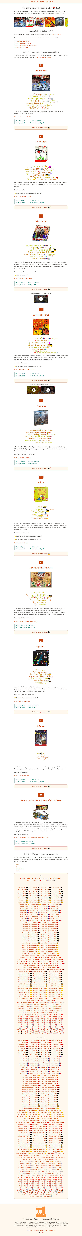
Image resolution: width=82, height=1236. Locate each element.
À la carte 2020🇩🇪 (34, 902)
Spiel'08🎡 (44, 1011)
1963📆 (31, 1019)
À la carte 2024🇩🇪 (36, 904)
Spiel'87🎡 (21, 1005)
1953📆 (20, 1017)
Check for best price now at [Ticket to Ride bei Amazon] (41, 289)
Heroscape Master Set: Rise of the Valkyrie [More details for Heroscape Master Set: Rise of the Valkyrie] (41, 800)
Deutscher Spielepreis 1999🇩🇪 (49, 931)
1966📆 (49, 1019)
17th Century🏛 (24, 1155)
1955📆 (31, 1017)
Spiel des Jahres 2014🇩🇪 (25, 994)
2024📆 (61, 1033)
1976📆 (60, 1021)
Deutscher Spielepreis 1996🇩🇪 (31, 929)
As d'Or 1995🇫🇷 (55, 906)
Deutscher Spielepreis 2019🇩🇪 (49, 951)
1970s (29, 1159)
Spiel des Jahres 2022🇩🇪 (56, 998)
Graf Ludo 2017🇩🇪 (46, 961)
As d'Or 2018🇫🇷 (34, 918)
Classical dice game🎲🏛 (26, 1161)
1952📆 (61, 1015)
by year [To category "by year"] (18, 867)
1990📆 (49, 1025)
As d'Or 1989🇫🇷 (46, 904)
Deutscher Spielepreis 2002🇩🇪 (30, 935)
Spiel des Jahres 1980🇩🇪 (57, 970)
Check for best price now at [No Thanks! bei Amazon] (41, 207)
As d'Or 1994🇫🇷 (45, 906)
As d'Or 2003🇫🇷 (56, 910)
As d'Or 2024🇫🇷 (56, 920)
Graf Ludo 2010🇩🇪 (56, 957)
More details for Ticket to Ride (23, 278)
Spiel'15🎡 (51, 1013)
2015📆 (55, 1031)
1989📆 (43, 1025)
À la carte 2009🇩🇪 (46, 896)
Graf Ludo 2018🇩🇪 (58, 961)
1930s (37, 1157)
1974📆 (49, 1021)
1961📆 (20, 1019)
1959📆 (54, 1017)
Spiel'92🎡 (59, 1005)
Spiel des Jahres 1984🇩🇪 (25, 974)
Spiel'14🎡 (44, 1013)
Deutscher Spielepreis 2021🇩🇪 (50, 953)
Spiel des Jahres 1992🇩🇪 (55, 978)
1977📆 (20, 1023)
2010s (48, 1157)
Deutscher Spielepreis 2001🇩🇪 (50, 933)
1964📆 (37, 1019)
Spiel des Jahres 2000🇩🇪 (40, 984)
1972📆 (37, 1021)
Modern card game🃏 (52, 1194)
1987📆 (32, 1025)
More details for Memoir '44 (22, 458)
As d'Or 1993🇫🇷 (35, 906)
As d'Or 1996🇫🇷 (24, 908)
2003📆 (31, 1029)
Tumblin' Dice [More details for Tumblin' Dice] (41, 70)
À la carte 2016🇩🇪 (34, 900)
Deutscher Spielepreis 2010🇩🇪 (31, 943)
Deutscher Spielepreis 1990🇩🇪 (31, 923)
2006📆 (49, 1029)
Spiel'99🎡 (21, 1009)
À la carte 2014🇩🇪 (57, 898)
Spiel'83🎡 (39, 1002)
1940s (58, 1157)
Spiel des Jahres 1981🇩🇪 (25, 972)
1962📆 (25, 1019)
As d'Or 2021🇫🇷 (24, 920)
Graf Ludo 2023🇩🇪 (58, 964)
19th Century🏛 (45, 1155)
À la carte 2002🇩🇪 (58, 892)
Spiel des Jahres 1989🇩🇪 (55, 976)
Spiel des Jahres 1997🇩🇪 (40, 982)
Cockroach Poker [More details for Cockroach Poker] (41, 315)
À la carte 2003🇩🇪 (22, 894)
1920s (33, 1157)
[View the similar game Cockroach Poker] (50, 22)
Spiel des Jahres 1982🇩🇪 (40, 972)
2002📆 (24, 1029)
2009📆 (20, 1031)
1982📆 (49, 1023)
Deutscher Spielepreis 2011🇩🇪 (49, 943)
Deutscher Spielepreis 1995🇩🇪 (49, 927)
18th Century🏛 (34, 1155)
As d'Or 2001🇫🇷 (34, 910)
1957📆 (43, 1017)
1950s (63, 1157)
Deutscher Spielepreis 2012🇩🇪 (30, 945)
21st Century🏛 (20, 1157)
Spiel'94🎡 (29, 1007)
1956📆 (37, 1017)
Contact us (52, 1230)
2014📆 (49, 1031)
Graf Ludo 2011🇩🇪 (22, 959)
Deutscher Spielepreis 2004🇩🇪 (51, 878)
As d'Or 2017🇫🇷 (24, 918)
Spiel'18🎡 (28, 1015)
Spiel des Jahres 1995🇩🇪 (55, 980)
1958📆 (49, 1017)
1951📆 (55, 1015)
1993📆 (20, 1027)
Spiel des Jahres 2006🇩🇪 (40, 988)
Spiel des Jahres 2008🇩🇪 (25, 990)
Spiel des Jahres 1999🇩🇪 (25, 984)
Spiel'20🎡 (43, 1015)
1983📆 (54, 1023)
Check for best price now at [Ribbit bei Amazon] (41, 553)
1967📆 (55, 1019)
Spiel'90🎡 (44, 1005)
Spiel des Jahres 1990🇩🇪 (25, 978)
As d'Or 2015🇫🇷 (45, 916)
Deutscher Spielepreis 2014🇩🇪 (30, 947)
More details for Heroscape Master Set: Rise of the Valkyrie (31, 838)
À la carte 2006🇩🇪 (58, 894)
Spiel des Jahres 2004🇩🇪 (34, 880)
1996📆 (37, 1027)
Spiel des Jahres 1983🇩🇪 (55, 972)
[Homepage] (41, 1211)
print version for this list (44, 57)
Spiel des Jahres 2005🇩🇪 (24, 988)
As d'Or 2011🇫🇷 (45, 914)
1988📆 (37, 1025)
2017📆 (20, 1033)
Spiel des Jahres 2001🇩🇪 (56, 984)
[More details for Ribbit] (41, 494)
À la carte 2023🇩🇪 (24, 904)
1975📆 (54, 1021)
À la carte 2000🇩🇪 (34, 892)
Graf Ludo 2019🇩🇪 (22, 964)
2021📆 (43, 1033)
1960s (25, 1159)
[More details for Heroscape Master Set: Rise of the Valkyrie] (41, 812)
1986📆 (26, 1025)
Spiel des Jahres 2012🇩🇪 (40, 992)
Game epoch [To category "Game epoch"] (19, 869)
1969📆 (20, 1021)
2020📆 (37, 1033)
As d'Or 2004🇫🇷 (36, 878)
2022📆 (49, 1033)
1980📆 (37, 1023)
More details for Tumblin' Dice (23, 117)
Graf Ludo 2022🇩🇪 (46, 964)
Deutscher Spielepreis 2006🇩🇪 (31, 939)
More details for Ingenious (22, 701)
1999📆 (54, 1027)
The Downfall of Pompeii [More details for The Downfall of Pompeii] (41, 567)
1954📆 (26, 1017)
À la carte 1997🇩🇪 (46, 890)
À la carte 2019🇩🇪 (23, 902)
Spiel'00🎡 (29, 1009)
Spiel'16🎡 (59, 1013)
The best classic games (21, 47)
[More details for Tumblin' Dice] (41, 83)
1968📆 (60, 1019)
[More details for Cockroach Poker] (41, 327)
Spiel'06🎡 (29, 1011)
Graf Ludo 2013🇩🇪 (46, 959)
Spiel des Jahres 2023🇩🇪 (32, 1000)
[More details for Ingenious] (41, 658)
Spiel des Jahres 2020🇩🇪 (25, 998)
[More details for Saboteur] (41, 738)
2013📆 (43, 1031)
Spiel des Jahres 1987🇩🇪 (25, 976)
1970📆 (26, 1021)
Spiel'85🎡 (54, 1002)
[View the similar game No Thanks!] (30, 22)
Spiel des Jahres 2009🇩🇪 (40, 990)
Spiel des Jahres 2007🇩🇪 (56, 988)
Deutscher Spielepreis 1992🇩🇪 (30, 925)
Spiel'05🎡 (21, 1011)
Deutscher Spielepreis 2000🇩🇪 (31, 933)
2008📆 (61, 1029)
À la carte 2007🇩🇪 (22, 896)
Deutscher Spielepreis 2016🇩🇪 (31, 949)
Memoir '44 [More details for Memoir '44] (41, 406)
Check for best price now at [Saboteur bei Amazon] (41, 786)
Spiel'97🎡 (52, 1007)
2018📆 (26, 1033)
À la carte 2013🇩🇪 (46, 898)
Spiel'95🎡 (36, 1007)
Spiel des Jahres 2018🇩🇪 (40, 996)
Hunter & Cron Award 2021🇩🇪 (25, 970)
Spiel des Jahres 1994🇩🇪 (40, 980)
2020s (53, 1157)
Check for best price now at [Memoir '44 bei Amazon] (41, 468)
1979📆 (31, 1023)
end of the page (56, 34)
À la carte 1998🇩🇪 (57, 890)
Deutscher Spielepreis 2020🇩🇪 (31, 953)
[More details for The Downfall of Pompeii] (41, 580)
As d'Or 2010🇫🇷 (35, 914)
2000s (43, 1157)
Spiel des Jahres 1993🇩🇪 (25, 980)
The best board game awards (22, 43)
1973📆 (43, 1021)
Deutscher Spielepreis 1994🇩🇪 (30, 927)
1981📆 (43, 1023)
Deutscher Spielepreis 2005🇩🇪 (50, 937)
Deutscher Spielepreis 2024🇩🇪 (28, 957)
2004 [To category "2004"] (17, 865)
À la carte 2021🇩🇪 (46, 902)
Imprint (36, 1230)
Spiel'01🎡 (36, 1009)
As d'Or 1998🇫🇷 (45, 908)
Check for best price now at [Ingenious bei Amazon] (41, 712)
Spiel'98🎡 (59, 1007)
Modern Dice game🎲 (36, 1196)
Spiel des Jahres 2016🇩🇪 (56, 994)
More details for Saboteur (21, 775)
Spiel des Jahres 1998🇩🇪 (55, 982)
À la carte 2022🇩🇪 (58, 902)
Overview (32, 2)
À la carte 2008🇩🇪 (34, 896)
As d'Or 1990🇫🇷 (57, 904)
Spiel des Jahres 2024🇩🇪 (48, 1000)
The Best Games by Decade (22, 41)
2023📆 (55, 1033)
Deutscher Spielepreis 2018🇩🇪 (30, 951)
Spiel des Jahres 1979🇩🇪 (42, 970)
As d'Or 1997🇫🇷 (35, 908)
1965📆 (43, 1019)
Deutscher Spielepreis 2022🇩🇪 (30, 955)
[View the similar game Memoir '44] (59, 22)
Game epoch (49, 2)
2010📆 (26, 1031)
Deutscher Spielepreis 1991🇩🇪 (49, 923)
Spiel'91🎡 (52, 1005)
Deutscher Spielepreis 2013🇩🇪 (49, 945)
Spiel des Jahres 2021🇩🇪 (40, 998)
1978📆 (26, 1023)
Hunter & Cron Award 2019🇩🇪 (30, 968)
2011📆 (32, 1031)
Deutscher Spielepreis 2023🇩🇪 (50, 955)
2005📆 (43, 1029)
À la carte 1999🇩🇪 (23, 892)
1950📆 (49, 1015)
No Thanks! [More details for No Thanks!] (41, 141)
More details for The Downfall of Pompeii (26, 621)
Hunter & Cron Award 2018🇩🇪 (49, 966)
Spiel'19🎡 (35, 1015)
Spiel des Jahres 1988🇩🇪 (40, 976)
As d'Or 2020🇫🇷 (55, 918)
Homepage (30, 1230)
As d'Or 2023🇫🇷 (45, 920)
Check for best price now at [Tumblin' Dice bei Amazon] (41, 127)
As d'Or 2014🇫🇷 (35, 916)
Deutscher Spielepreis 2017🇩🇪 (49, 949)
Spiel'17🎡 (20, 1015)
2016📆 (61, 1031)
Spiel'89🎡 (36, 1005)
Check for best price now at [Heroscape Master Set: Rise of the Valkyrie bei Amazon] (41, 848)
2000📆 (60, 1027)
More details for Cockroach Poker (24, 370)
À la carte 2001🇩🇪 (46, 892)
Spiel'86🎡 (61, 1002)
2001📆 (18, 1029)
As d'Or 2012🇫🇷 (55, 914)
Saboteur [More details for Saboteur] (41, 726)
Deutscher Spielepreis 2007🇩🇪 (50, 939)
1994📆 (26, 1027)
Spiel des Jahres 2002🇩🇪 (24, 986)
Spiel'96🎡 (44, 1007)
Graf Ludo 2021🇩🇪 (34, 964)
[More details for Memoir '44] (41, 418)
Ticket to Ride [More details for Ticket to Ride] (41, 221)
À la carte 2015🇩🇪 (23, 900)
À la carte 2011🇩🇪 (23, 898)
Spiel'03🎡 (52, 1009)
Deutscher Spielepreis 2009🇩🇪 (50, 941)
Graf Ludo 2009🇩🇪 (43, 957)
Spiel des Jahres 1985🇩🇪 (40, 974)
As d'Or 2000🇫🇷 (24, 910)
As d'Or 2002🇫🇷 (45, 910)
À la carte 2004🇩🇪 (25, 878)
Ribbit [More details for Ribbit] (41, 482)
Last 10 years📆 (52, 1153)
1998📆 (49, 1027)
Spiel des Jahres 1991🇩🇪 (40, 978)
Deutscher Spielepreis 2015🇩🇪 (49, 947)
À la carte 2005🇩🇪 (46, 894)
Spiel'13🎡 (36, 1013)
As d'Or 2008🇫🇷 (56, 912)
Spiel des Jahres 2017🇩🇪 (25, 996)
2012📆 (37, 1031)
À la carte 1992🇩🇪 (34, 888)
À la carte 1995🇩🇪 (23, 890)
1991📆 (55, 1025)
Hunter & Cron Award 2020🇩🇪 (50, 968)
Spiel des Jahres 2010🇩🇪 (56, 990)
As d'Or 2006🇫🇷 (35, 912)
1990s (39, 1159)
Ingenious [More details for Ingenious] (41, 646)
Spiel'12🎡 (29, 1013)
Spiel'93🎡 (21, 1007)
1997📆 (43, 1027)
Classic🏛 (61, 1153)
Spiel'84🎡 (46, 1002)
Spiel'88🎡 (29, 1005)
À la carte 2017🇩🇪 (46, 900)
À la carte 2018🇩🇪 (58, 900)
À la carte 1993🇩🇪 (46, 888)
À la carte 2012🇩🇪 (34, 898)
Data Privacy (43, 1230)
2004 (37, 2)
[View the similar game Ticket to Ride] (39, 22)
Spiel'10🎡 (59, 1011)
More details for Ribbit (20, 543)
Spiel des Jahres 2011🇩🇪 (25, 992)
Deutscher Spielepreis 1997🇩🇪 (49, 929)
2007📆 (55, 1029)
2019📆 (32, 1033)
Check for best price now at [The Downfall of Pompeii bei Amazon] (41, 632)
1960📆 (60, 1017)
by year (42, 2)
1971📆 (32, 1021)
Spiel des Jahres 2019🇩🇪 (55, 996)
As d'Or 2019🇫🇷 (45, 918)
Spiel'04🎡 (46, 880)
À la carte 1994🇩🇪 (57, 888)
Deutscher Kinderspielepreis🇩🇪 (25, 1002)
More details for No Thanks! (22, 196)
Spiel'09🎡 (52, 1011)
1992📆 (60, 1025)
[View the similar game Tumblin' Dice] (20, 22)
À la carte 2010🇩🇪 (58, 896)
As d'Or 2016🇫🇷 (55, 916)
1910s (28, 1157)
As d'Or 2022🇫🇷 (34, 920)
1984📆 (60, 1023)
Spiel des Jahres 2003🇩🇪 (40, 986)
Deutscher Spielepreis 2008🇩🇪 (30, 941)
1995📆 (31, 1027)
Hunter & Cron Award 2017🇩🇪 (30, 966)
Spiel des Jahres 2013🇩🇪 (55, 992)
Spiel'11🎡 (22, 1013)
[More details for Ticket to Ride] (41, 233)
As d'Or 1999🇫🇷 (55, 908)
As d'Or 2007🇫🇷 (45, 912)
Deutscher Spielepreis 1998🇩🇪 (30, 931)
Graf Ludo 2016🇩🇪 (34, 961)
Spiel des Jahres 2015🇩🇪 (40, 994)
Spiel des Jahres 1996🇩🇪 (25, 982)
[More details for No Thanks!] (41, 154)
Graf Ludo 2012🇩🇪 (34, 959)
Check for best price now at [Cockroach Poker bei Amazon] (41, 380)
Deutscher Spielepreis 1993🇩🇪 (49, 925)
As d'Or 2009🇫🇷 (24, 914)
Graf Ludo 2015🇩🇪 (22, 961)
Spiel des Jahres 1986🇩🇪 (55, 974)
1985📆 (20, 1025)
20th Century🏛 (56, 1155)
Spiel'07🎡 (37, 1011)
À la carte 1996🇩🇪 (35, 890)
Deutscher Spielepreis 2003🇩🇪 (50, 935)
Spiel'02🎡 (44, 1009)
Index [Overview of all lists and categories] (17, 871)
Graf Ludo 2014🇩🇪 (58, 959)
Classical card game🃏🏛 (50, 1159)
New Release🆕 (48, 1196)
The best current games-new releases (25, 45)
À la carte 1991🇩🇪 (23, 888)
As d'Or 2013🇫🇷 (24, 916)
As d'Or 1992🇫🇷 (24, 906)
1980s (34, 1159)
